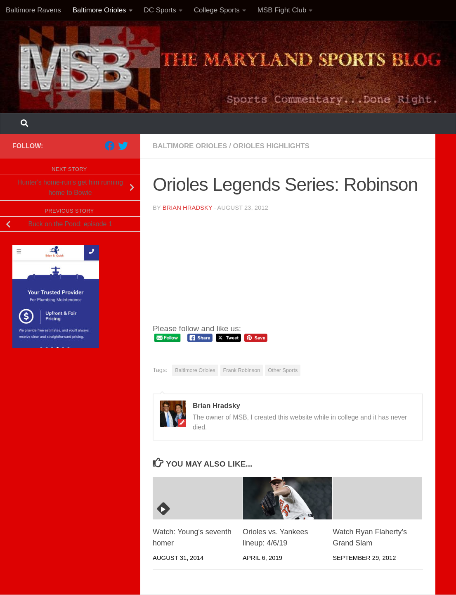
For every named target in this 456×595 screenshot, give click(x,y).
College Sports (217, 10)
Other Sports (283, 370)
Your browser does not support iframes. (235, 265)
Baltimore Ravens (33, 10)
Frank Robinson (241, 370)
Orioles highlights (271, 146)
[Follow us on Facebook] (110, 146)
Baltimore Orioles (99, 10)
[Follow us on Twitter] (123, 146)
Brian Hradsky (188, 207)
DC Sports (160, 10)
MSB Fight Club (282, 10)
